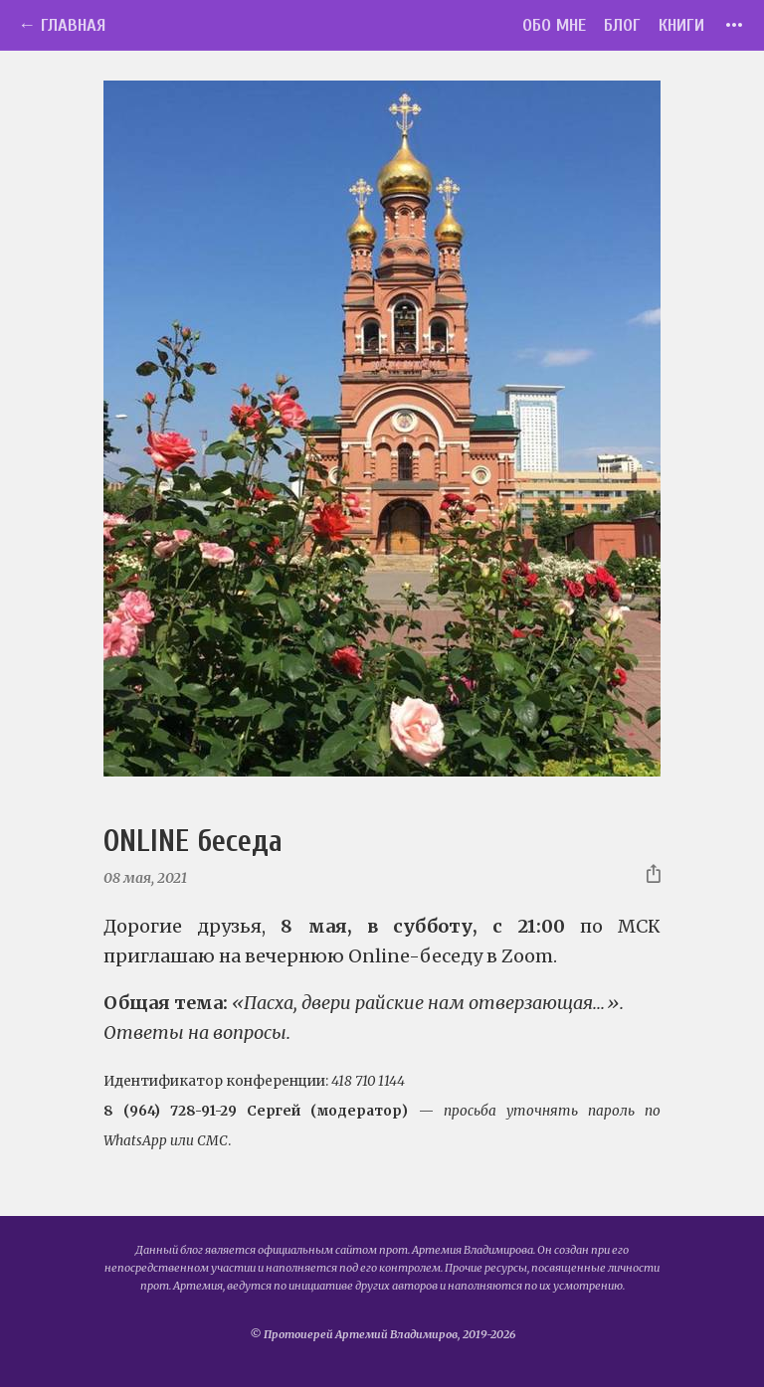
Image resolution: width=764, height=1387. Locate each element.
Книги (681, 25)
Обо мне (554, 25)
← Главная (61, 25)
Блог (622, 25)
